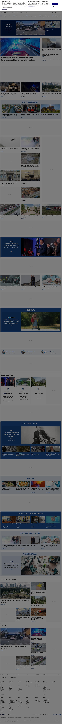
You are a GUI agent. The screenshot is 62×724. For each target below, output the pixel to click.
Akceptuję (55, 3)
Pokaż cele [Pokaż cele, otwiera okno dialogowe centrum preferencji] (55, 6)
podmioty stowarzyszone (17, 2)
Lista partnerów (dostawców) (31, 6)
